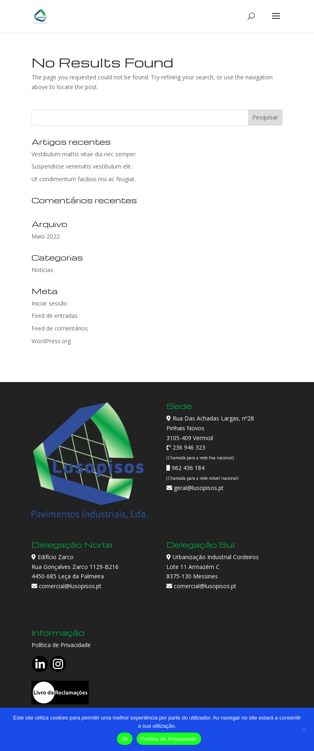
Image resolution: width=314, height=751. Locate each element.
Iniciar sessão (49, 303)
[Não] (304, 729)
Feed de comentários (59, 328)
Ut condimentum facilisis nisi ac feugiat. (83, 179)
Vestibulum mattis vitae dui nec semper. (84, 154)
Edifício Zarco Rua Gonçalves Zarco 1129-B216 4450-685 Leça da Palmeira (75, 566)
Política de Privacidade (61, 645)
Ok (124, 739)
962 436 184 (187, 468)
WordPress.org (51, 341)
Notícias (42, 270)
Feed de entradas (54, 315)
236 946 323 (188, 447)
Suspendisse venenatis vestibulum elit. (81, 166)
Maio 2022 (45, 236)
